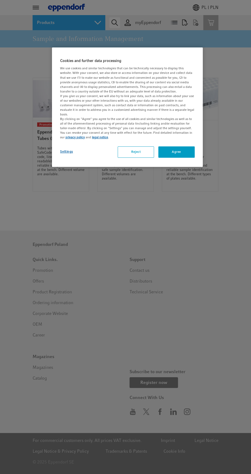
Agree (176, 152)
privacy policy (75, 137)
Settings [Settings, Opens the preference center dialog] (66, 151)
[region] (127, 107)
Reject (136, 152)
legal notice (100, 137)
